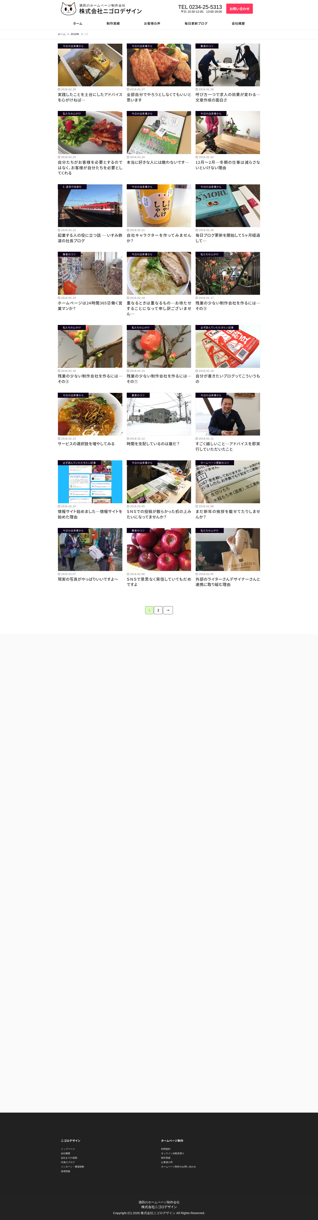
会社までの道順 (69, 1157)
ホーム (77, 23)
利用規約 (165, 1149)
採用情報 (65, 1171)
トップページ (68, 1149)
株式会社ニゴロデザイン (110, 11)
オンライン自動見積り (172, 1153)
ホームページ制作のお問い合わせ (178, 1166)
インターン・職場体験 (72, 1166)
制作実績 (113, 23)
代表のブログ (68, 1162)
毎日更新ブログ (196, 23)
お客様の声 (152, 23)
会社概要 (238, 23)
